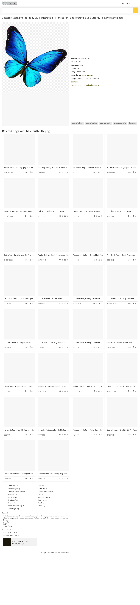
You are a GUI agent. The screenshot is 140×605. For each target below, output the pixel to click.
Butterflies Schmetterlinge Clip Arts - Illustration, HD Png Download (30, 255)
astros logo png (13, 509)
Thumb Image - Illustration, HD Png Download (91, 211)
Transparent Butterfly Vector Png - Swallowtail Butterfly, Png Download (100, 430)
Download (75, 82)
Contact (5, 520)
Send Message (88, 75)
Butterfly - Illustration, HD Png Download (20, 386)
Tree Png (41, 503)
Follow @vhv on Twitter (11, 535)
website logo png (14, 489)
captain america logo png (16, 491)
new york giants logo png (16, 506)
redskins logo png (14, 494)
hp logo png (12, 503)
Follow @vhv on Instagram (12, 533)
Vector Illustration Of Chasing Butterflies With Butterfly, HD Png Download (33, 474)
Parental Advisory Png (45, 491)
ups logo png (12, 497)
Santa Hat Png (42, 500)
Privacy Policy (7, 526)
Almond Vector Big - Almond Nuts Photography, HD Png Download (64, 386)
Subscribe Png (43, 489)
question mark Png (44, 497)
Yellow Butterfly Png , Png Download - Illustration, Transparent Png (64, 211)
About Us (6, 522)
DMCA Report (76, 85)
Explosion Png (42, 494)
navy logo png (13, 500)
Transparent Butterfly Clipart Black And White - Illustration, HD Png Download (103, 255)
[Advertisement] (92, 39)
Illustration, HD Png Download (122, 211)
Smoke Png (41, 506)
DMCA (5, 524)
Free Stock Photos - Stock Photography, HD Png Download (27, 299)
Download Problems (92, 85)
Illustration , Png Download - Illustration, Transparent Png (95, 167)
